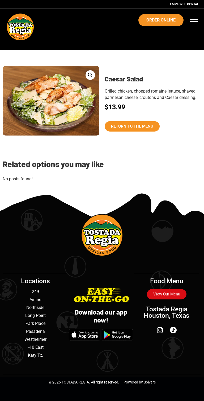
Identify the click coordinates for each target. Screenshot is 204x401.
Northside (35, 307)
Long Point (35, 315)
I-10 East (35, 347)
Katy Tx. (35, 355)
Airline (35, 299)
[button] (90, 75)
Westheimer (35, 339)
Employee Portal (184, 4)
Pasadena (35, 331)
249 (35, 291)
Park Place (35, 323)
